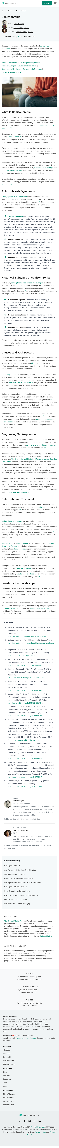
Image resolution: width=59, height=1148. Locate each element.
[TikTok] (34, 1121)
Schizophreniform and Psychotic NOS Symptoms (22, 883)
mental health (7, 184)
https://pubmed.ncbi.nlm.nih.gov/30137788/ (25, 786)
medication (41, 507)
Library (9, 11)
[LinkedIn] (39, 1121)
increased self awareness (12, 170)
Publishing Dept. (9, 1064)
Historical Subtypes (9, 66)
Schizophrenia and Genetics (14, 874)
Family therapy (20, 549)
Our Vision (7, 1053)
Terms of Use (40, 1132)
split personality (15, 137)
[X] (19, 1121)
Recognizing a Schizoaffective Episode (18, 878)
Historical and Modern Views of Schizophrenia (21, 895)
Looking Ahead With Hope (11, 72)
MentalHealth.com (38, 1127)
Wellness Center (9, 1101)
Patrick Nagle (18, 801)
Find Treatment (9, 1098)
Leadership (7, 1057)
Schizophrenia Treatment (32, 69)
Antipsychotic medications (12, 521)
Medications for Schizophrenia (15, 899)
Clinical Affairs (8, 1061)
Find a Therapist (9, 1094)
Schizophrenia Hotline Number (15, 887)
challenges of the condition (12, 608)
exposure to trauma (44, 419)
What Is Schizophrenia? (10, 63)
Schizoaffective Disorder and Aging (17, 904)
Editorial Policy (46, 936)
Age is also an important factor (21, 383)
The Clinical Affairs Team (14, 921)
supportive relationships (43, 168)
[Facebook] (24, 1121)
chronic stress (7, 422)
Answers (6, 1076)
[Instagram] (29, 1121)
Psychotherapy (7, 543)
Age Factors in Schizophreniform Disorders (20, 870)
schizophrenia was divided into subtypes (27, 283)
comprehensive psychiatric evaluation (41, 445)
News (5, 1086)
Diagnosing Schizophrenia (11, 69)
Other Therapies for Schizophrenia (17, 891)
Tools (5, 1083)
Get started (46, 3)
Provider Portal (8, 1105)
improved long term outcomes (17, 492)
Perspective (7, 1079)
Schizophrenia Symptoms (30, 63)
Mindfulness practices (25, 574)
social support (22, 543)
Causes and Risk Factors (27, 66)
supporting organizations (26, 1038)
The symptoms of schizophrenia (14, 197)
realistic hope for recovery (40, 608)
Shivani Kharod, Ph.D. (24, 32)
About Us (6, 1050)
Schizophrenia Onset (12, 866)
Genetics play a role (9, 375)
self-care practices (23, 568)
